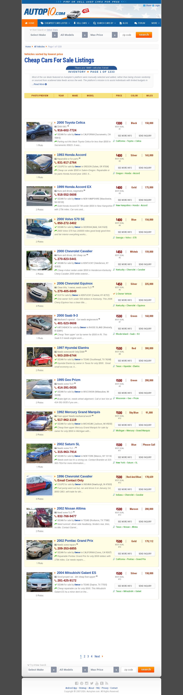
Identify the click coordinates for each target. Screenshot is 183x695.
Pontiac (130, 559)
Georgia (119, 237)
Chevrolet (131, 269)
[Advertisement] (91, 108)
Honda (128, 173)
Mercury (130, 430)
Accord (136, 173)
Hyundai (127, 366)
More (154, 23)
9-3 (138, 334)
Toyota (130, 141)
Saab (132, 334)
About (91, 688)
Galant (138, 591)
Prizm (136, 398)
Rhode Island (122, 334)
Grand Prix (141, 559)
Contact (114, 688)
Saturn (130, 462)
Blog (124, 23)
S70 (134, 237)
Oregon (119, 173)
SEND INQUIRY (145, 136)
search (144, 34)
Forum (139, 23)
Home (29, 23)
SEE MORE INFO (125, 136)
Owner (77, 134)
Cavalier (141, 269)
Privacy (105, 688)
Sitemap (82, 688)
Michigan (120, 430)
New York (120, 462)
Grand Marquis (143, 430)
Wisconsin (120, 398)
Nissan (126, 527)
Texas (118, 366)
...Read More (39, 84)
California (120, 141)
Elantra (136, 366)
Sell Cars (80, 23)
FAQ (98, 688)
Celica (138, 141)
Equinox (141, 305)
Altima (135, 527)
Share (148, 5)
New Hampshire (123, 205)
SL (136, 462)
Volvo (128, 237)
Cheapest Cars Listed (54, 23)
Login (157, 5)
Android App (71, 688)
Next (99, 656)
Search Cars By (103, 23)
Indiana (119, 495)
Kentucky (120, 269)
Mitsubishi (128, 591)
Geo (129, 398)
